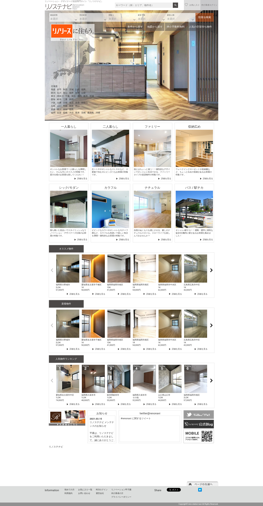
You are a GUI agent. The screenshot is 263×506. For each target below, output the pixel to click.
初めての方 (69, 489)
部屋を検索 (204, 17)
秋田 (65, 89)
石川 (59, 93)
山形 (77, 89)
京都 (65, 102)
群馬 (79, 96)
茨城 (91, 96)
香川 (59, 109)
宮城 (71, 89)
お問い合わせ (84, 493)
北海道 (54, 86)
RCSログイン (102, 489)
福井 (71, 93)
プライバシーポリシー (121, 497)
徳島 (71, 109)
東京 (53, 96)
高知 (65, 109)
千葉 (67, 96)
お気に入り (192, 5)
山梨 (83, 93)
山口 (59, 106)
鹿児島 (90, 112)
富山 (65, 93)
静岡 (71, 99)
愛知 (53, 99)
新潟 (53, 93)
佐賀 (59, 112)
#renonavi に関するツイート (136, 418)
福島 (83, 89)
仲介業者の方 (117, 493)
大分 (71, 112)
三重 (65, 99)
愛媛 (53, 109)
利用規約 (68, 493)
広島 (53, 106)
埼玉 (73, 96)
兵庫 (59, 102)
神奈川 (60, 96)
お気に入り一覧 (85, 489)
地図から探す (155, 26)
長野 (77, 93)
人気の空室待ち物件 (200, 26)
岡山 (77, 106)
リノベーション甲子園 (121, 489)
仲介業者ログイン (209, 5)
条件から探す (135, 26)
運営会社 (100, 493)
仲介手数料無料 (176, 26)
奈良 (77, 102)
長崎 (65, 112)
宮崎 (83, 112)
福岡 (53, 112)
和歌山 (84, 102)
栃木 (85, 96)
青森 (53, 89)
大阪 (53, 102)
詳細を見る (82, 178)
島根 (65, 106)
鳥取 (71, 106)
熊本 (77, 112)
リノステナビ (56, 446)
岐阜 (59, 99)
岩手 (59, 89)
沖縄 (98, 112)
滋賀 (71, 102)
